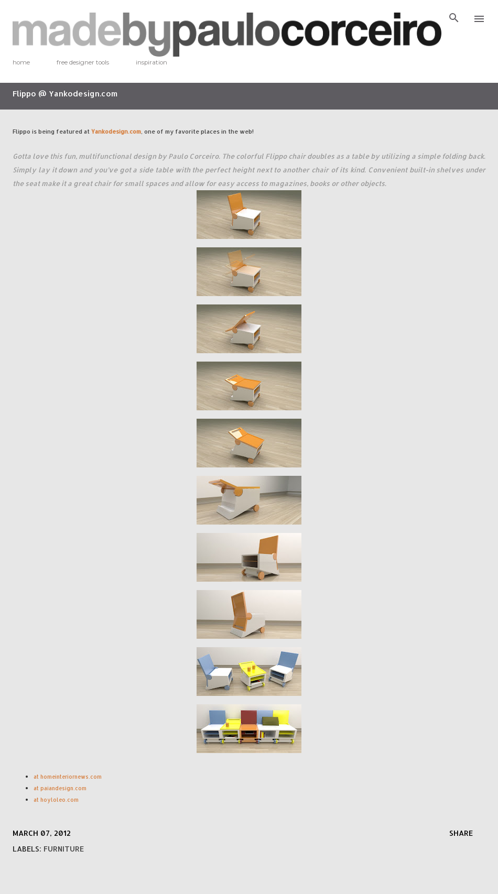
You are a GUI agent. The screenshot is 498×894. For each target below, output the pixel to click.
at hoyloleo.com (56, 800)
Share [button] (461, 832)
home (21, 62)
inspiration (151, 62)
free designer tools (83, 62)
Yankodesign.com (116, 131)
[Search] (454, 19)
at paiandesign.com (61, 788)
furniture (64, 848)
